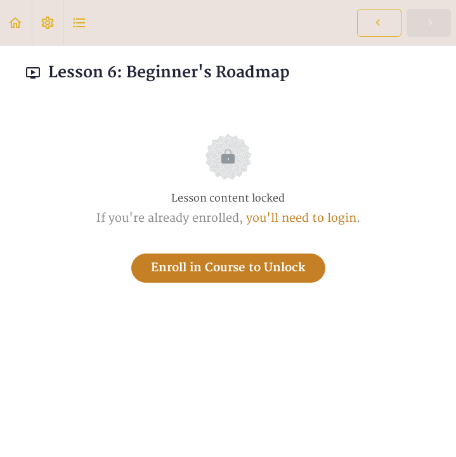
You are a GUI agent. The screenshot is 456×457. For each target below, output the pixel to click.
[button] (16, 22)
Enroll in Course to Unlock (228, 268)
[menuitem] (47, 22)
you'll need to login (301, 218)
